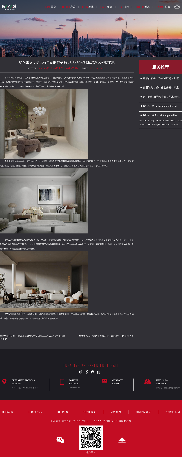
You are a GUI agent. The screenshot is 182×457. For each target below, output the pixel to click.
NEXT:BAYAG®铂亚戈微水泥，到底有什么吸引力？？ (106, 336)
